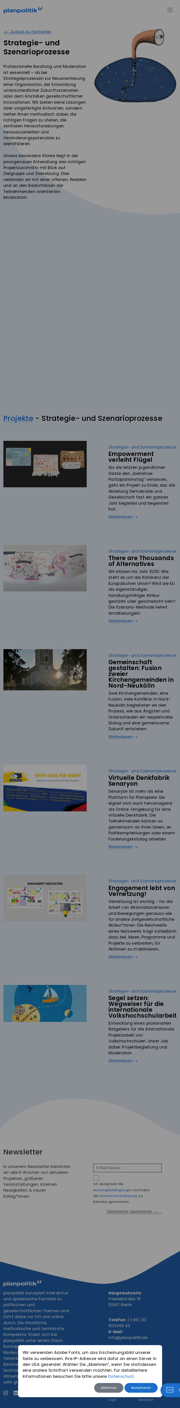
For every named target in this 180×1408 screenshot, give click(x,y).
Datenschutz (121, 1376)
